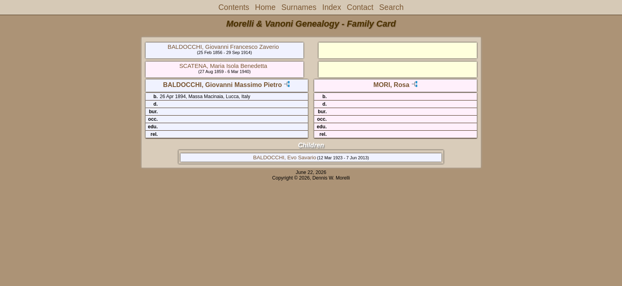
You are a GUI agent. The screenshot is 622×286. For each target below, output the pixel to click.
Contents (234, 7)
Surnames (299, 7)
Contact (360, 7)
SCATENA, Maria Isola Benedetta (223, 66)
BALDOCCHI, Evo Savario (284, 157)
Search (391, 7)
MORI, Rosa (391, 84)
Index (331, 7)
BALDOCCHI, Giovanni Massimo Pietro (222, 84)
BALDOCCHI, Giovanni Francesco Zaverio (223, 47)
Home (265, 7)
